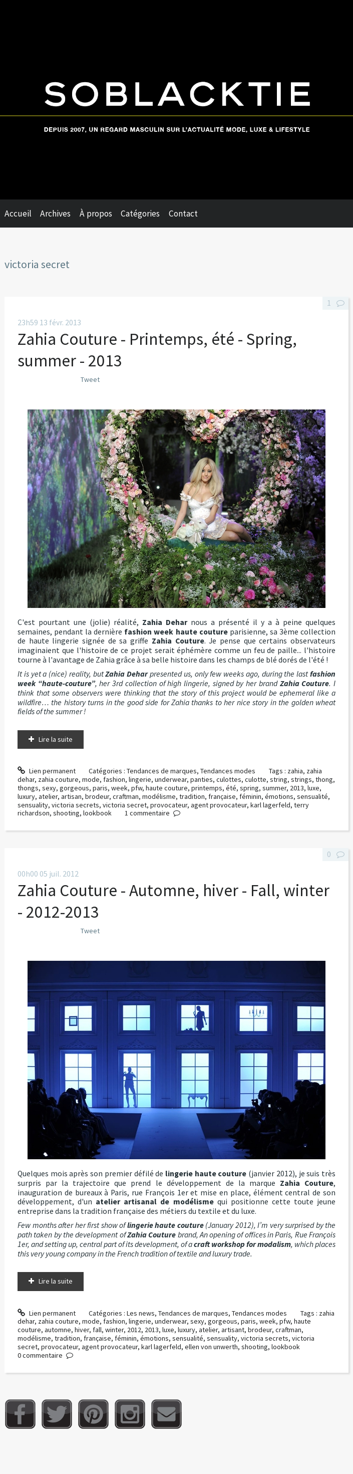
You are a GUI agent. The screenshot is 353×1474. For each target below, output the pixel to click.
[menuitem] (23, 213)
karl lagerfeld (270, 804)
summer (274, 787)
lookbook (97, 812)
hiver (82, 1329)
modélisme (159, 796)
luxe (313, 787)
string (278, 779)
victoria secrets (75, 804)
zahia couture (58, 779)
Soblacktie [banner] (176, 99)
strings (301, 779)
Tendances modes (227, 770)
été (231, 787)
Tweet (90, 379)
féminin (250, 796)
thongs (28, 787)
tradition (192, 796)
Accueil (18, 213)
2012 (134, 1329)
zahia (295, 770)
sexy (49, 787)
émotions (279, 796)
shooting (66, 812)
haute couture (167, 787)
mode (91, 779)
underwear (171, 779)
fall (97, 1329)
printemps (206, 787)
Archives (55, 213)
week (119, 787)
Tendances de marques (162, 770)
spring (249, 787)
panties (201, 779)
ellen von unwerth (211, 1346)
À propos (96, 213)
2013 (297, 787)
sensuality (33, 804)
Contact (183, 213)
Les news (141, 1313)
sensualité (312, 796)
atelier (48, 796)
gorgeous (74, 787)
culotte (255, 779)
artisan (71, 796)
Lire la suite (56, 739)
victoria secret (125, 804)
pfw (136, 787)
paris (100, 787)
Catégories (140, 213)
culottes (228, 779)
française (222, 796)
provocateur (168, 804)
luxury (26, 796)
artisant (232, 1329)
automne (58, 1329)
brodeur (97, 796)
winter (114, 1329)
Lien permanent (47, 770)
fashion (114, 779)
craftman (126, 796)
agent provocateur (219, 804)
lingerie (140, 779)
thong (324, 779)
